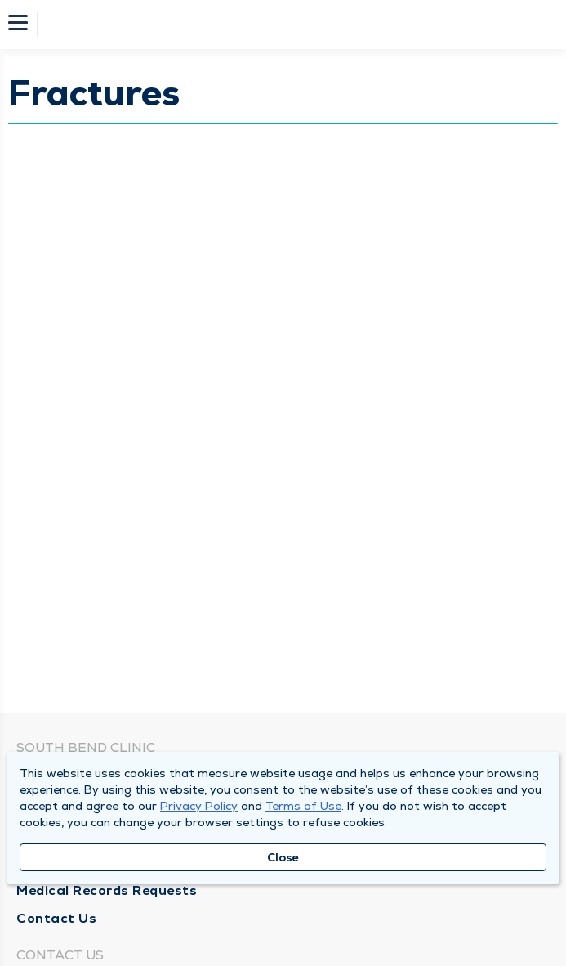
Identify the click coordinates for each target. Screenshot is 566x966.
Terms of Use (303, 805)
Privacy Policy (199, 805)
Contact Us (56, 918)
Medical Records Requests (106, 890)
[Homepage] (294, 24)
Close (283, 857)
